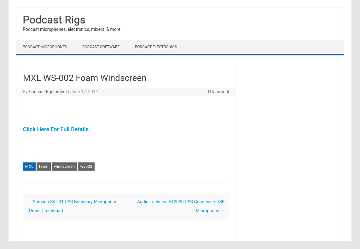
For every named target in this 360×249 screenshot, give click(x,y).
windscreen (64, 166)
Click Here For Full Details (56, 129)
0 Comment (217, 91)
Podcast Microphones (45, 47)
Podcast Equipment (48, 91)
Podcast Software (100, 47)
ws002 (86, 166)
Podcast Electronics (156, 47)
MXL (29, 166)
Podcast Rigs (54, 19)
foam (43, 166)
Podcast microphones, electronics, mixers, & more (71, 29)
